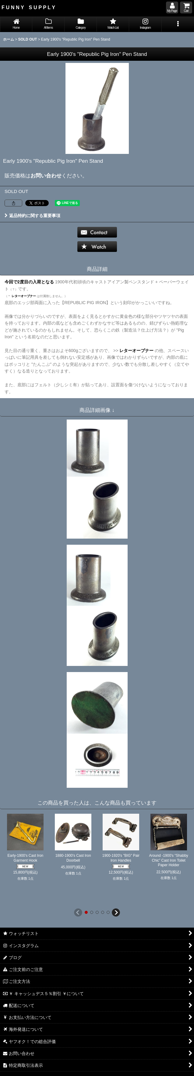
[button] (178, 24)
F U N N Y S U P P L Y (28, 7)
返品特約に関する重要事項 (32, 215)
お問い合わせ (46, 176)
